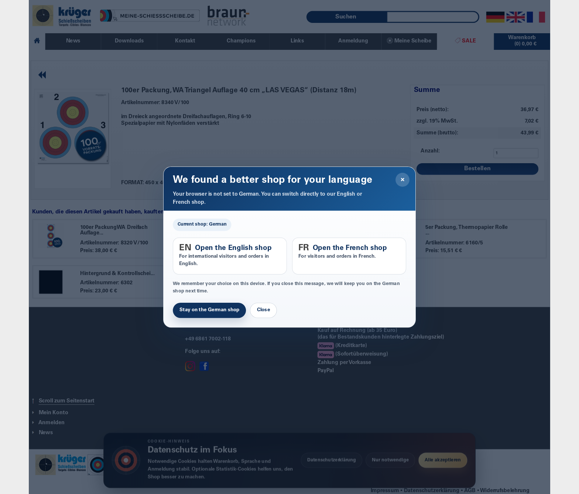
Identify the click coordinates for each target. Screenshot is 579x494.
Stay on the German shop (209, 310)
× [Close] (403, 179)
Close (263, 310)
